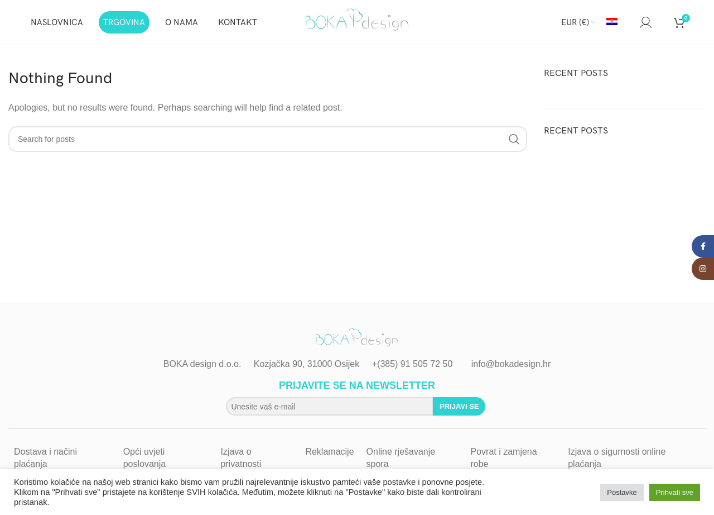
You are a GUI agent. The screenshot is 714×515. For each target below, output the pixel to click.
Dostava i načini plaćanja (45, 458)
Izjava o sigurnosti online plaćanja (616, 458)
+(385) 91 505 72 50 (412, 364)
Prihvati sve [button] (674, 492)
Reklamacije (329, 451)
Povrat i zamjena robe (503, 458)
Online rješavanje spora (401, 458)
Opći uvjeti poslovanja (144, 458)
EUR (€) (575, 22)
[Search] (628, 22)
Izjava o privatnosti (240, 458)
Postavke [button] (621, 492)
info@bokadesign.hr (511, 364)
